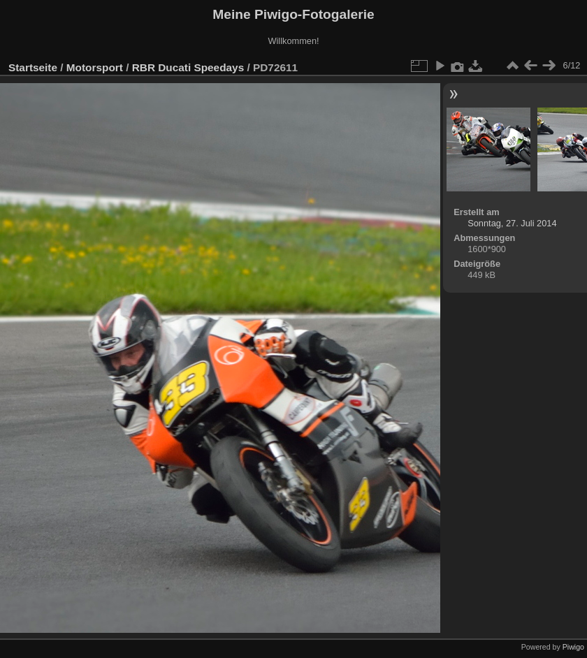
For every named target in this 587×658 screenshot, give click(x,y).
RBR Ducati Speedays (188, 67)
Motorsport (94, 67)
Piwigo (573, 647)
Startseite (32, 67)
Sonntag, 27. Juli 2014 (512, 223)
